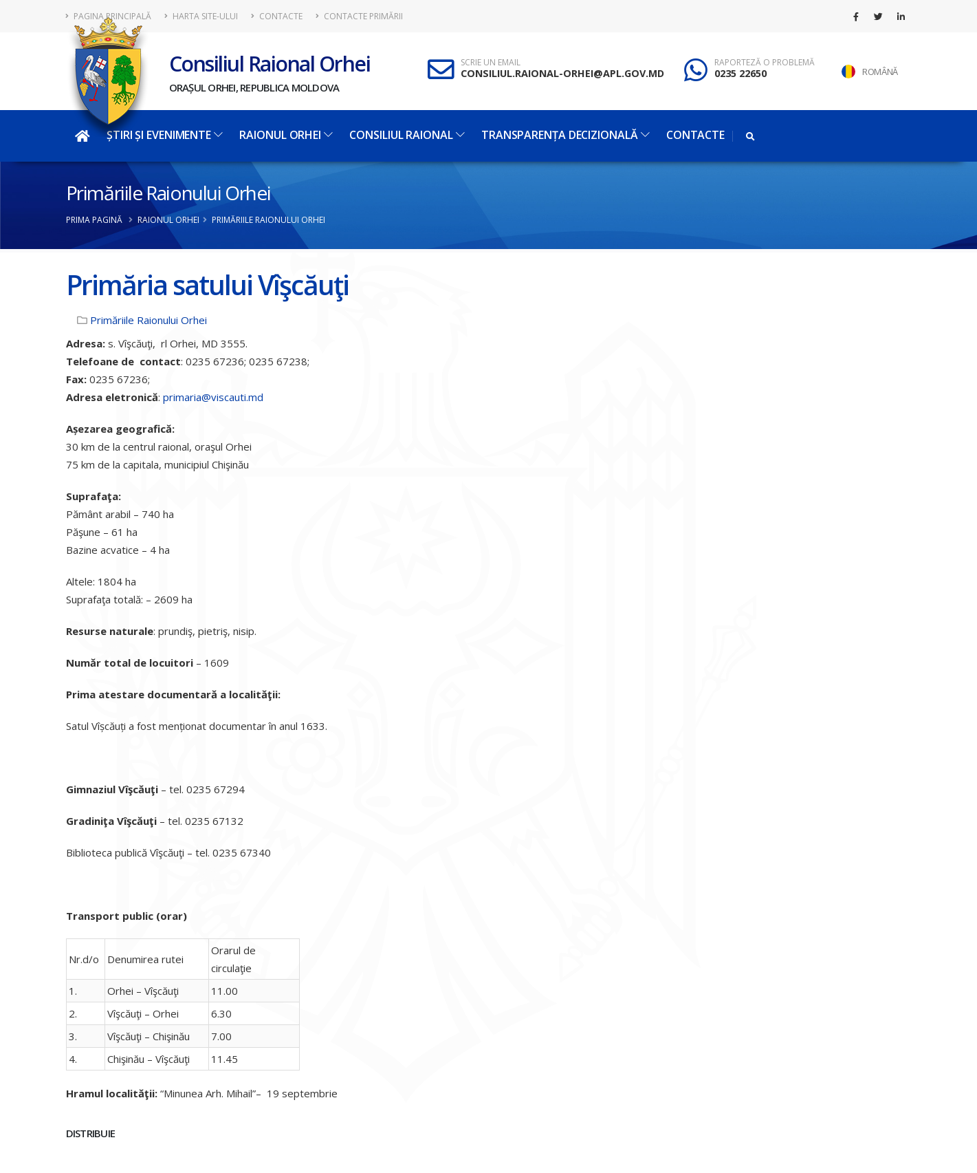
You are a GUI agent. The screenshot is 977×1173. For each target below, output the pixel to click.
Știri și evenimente (165, 134)
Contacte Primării (359, 16)
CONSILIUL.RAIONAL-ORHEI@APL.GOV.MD (562, 73)
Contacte (277, 16)
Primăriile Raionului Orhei (168, 193)
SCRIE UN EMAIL (490, 62)
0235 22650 (740, 73)
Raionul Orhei (286, 134)
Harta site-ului (201, 16)
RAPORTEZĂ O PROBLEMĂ (764, 62)
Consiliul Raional (406, 134)
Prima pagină (94, 220)
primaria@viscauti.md (213, 397)
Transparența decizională (565, 134)
